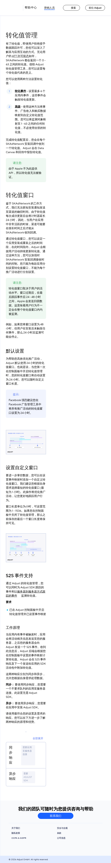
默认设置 (15, 351)
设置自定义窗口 (22, 468)
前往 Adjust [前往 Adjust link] (95, 8)
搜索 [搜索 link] (71, 8)
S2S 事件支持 (19, 576)
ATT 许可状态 (20, 56)
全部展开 (38, 738)
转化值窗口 (20, 195)
